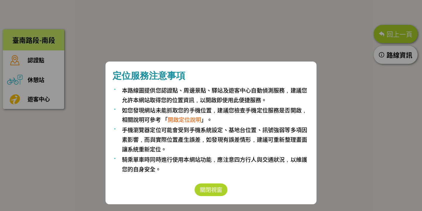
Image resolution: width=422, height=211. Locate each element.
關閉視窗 (211, 190)
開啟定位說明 (184, 119)
